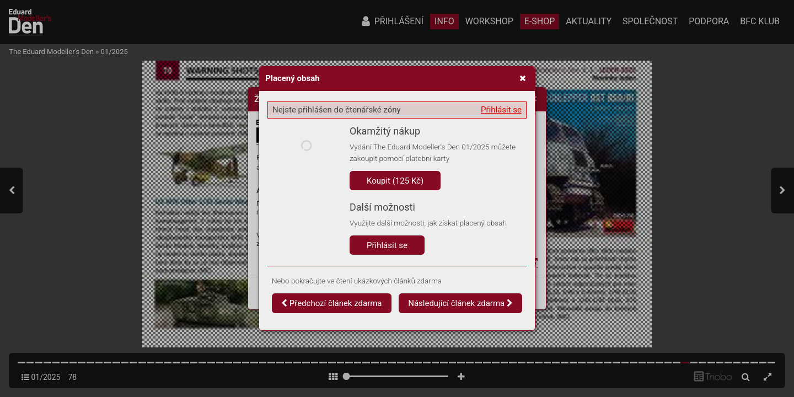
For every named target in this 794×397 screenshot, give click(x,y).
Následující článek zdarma (460, 303)
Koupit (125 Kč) (395, 181)
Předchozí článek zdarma (331, 303)
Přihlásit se (501, 110)
